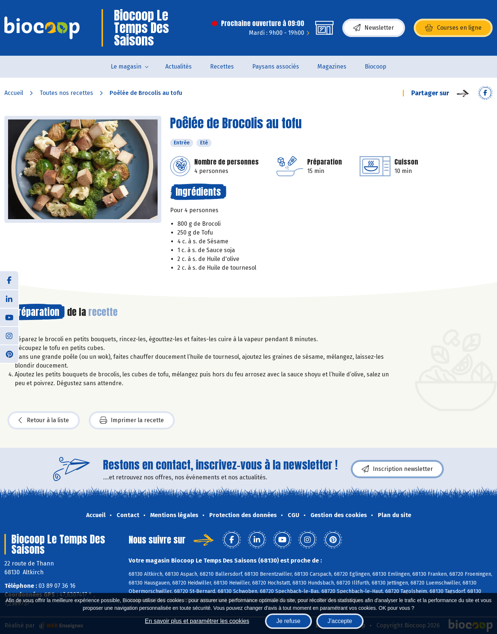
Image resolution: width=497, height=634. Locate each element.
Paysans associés (275, 66)
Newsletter (373, 28)
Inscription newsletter (397, 469)
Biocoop (375, 66)
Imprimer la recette (132, 420)
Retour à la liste (43, 420)
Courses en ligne (453, 28)
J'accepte (340, 621)
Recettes (222, 66)
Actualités (178, 66)
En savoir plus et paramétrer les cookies (197, 621)
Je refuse (288, 621)
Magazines (331, 66)
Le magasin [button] (126, 66)
